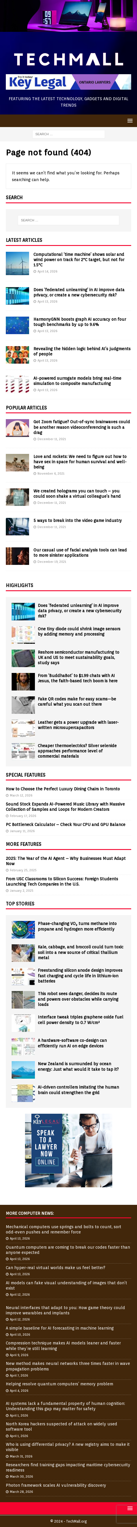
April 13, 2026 (47, 301)
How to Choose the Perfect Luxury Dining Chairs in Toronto (63, 789)
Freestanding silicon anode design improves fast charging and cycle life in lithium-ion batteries (80, 975)
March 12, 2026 (21, 795)
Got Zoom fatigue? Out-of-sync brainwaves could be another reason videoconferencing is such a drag (81, 427)
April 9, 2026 (19, 1355)
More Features (23, 844)
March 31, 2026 (21, 1456)
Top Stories (20, 904)
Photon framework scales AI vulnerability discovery (56, 1485)
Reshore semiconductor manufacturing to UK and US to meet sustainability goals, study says (78, 657)
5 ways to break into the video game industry (77, 520)
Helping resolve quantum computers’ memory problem (59, 1384)
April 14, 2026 (47, 271)
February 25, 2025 (23, 870)
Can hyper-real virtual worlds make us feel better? (55, 1267)
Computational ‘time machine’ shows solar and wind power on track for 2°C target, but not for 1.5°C (78, 259)
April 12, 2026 (20, 1294)
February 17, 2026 (23, 816)
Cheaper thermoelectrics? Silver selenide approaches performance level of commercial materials (77, 751)
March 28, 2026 (21, 1492)
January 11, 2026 (22, 831)
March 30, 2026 (21, 1476)
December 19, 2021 (52, 562)
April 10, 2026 (20, 1334)
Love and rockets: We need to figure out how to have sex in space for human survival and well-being (80, 461)
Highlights (19, 585)
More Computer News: (30, 1213)
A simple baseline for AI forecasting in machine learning (60, 1328)
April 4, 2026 (19, 1391)
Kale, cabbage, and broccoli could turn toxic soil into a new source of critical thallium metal (80, 952)
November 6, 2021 (51, 473)
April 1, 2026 (19, 1415)
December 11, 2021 (52, 439)
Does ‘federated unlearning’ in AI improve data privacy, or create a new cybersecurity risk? (80, 610)
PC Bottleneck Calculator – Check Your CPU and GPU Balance (65, 824)
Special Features (25, 775)
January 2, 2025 (21, 891)
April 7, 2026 (19, 1375)
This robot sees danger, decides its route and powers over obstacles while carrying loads (78, 999)
